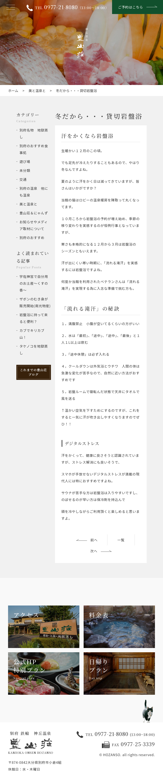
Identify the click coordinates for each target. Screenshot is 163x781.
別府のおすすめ (32, 237)
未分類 (25, 170)
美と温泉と (37, 90)
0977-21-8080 (116, 734)
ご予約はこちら (137, 7)
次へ (100, 550)
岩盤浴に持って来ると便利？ (34, 318)
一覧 (121, 539)
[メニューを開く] (10, 7)
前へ (87, 539)
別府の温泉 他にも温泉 (34, 192)
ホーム (13, 90)
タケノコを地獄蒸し (34, 349)
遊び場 (25, 161)
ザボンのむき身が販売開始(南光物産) (35, 302)
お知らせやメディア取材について (34, 225)
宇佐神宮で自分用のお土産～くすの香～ (34, 283)
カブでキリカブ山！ (32, 334)
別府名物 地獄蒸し (34, 133)
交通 (23, 179)
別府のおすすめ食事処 (34, 149)
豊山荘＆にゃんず (34, 212)
